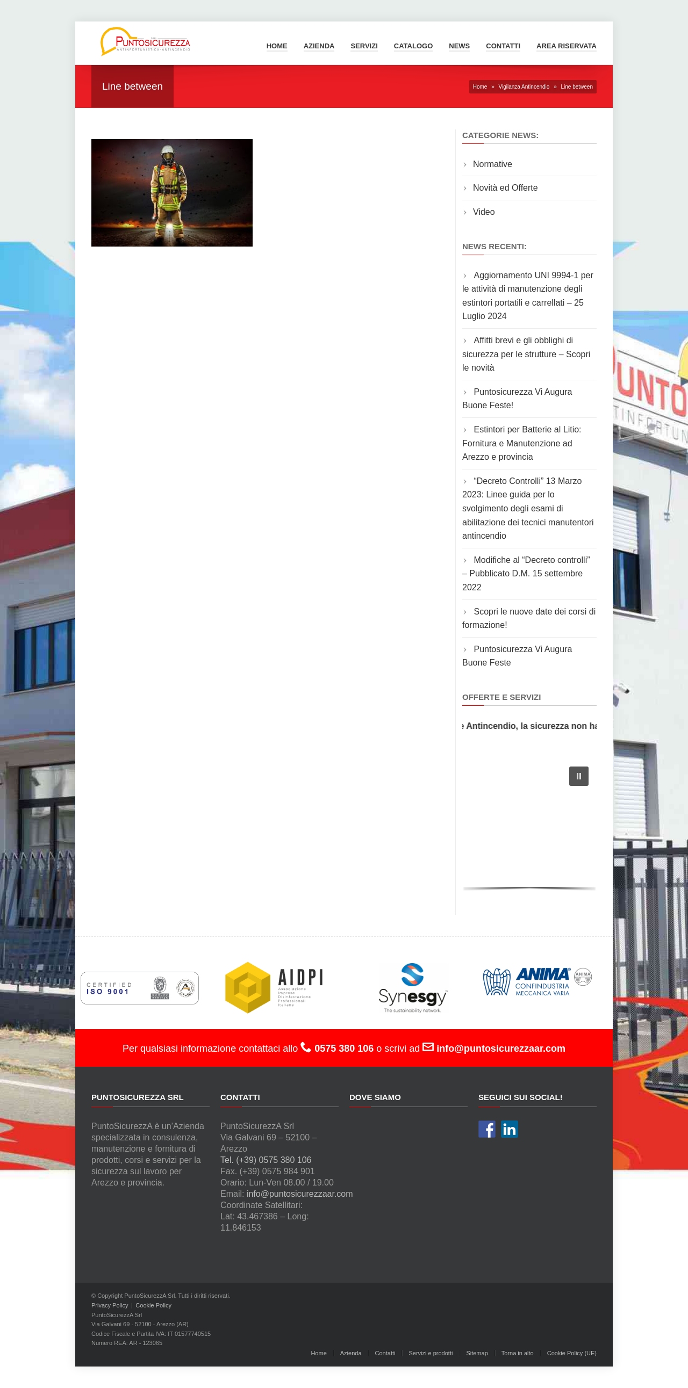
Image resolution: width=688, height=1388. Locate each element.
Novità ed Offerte (505, 187)
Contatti (503, 46)
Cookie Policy (153, 1305)
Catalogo (413, 46)
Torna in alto (517, 1353)
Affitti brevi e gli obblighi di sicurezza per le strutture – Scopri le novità (526, 354)
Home (277, 46)
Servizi (363, 46)
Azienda (319, 46)
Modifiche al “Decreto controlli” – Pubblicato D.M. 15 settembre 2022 (526, 573)
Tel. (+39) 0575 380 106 (265, 1160)
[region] (529, 825)
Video (484, 211)
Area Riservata (566, 46)
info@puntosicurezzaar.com (300, 1193)
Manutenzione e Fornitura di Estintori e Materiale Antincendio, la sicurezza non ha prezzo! (465, 726)
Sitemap (477, 1353)
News (459, 46)
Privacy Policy (109, 1305)
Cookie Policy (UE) (572, 1353)
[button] (579, 776)
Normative (492, 164)
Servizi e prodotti (430, 1353)
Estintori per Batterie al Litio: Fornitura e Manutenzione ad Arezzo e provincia (522, 443)
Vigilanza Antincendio (523, 87)
